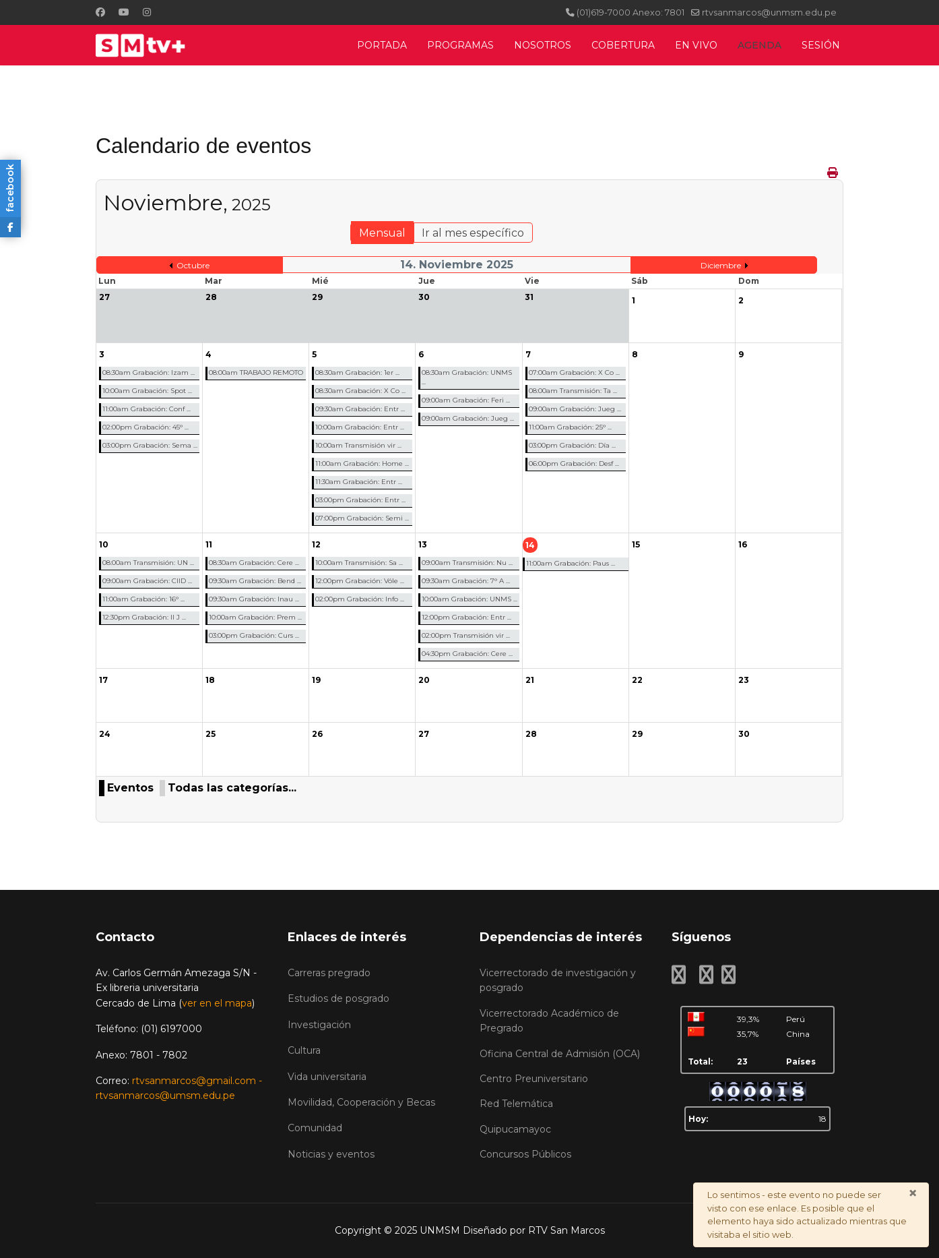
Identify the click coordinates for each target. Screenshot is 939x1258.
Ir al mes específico (473, 233)
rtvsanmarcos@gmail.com (194, 1081)
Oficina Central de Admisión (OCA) (560, 1054)
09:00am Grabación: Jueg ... (468, 418)
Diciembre (721, 265)
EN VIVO (696, 45)
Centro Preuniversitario (534, 1079)
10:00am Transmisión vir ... (358, 445)
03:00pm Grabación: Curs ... (254, 635)
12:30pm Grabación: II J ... (144, 617)
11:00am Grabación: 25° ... (570, 427)
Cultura (304, 1050)
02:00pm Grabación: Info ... (359, 599)
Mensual (382, 233)
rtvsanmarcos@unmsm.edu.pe (769, 12)
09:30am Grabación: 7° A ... (466, 580)
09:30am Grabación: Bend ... (255, 580)
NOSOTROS (542, 45)
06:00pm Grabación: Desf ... (574, 463)
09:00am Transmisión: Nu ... (467, 562)
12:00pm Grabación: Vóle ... (359, 580)
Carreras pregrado (329, 973)
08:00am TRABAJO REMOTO (256, 372)
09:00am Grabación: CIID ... (147, 580)
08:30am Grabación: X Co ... (360, 390)
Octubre (192, 265)
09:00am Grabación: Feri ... (466, 400)
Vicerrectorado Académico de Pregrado (549, 1020)
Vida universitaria (327, 1077)
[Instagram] (147, 12)
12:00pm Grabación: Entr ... (466, 617)
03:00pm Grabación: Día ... (572, 445)
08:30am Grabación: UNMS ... (467, 377)
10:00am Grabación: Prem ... (255, 617)
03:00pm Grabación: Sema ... (149, 445)
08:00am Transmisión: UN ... (148, 562)
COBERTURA (623, 45)
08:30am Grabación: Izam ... (148, 372)
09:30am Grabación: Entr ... (360, 409)
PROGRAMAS (460, 45)
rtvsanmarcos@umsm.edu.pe (165, 1095)
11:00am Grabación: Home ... (362, 463)
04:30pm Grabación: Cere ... (467, 653)
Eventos (130, 787)
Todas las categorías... (232, 787)
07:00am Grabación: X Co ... (574, 372)
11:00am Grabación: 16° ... (143, 599)
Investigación (319, 1025)
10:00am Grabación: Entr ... (359, 427)
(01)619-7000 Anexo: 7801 (630, 12)
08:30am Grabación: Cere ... (254, 562)
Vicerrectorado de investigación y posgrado (558, 980)
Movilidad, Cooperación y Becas (361, 1102)
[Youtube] (124, 12)
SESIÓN (821, 45)
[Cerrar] (912, 1193)
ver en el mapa (217, 1003)
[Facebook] (100, 12)
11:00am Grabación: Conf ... (146, 409)
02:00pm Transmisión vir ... (466, 635)
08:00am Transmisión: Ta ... (573, 390)
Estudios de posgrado (338, 998)
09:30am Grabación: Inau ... (254, 599)
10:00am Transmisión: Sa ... (359, 562)
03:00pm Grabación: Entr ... (360, 500)
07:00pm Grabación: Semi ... (362, 518)
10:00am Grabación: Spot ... (147, 390)
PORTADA (382, 45)
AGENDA (759, 45)
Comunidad (315, 1128)
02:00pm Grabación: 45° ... (145, 427)
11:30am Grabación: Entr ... (358, 481)
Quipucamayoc (515, 1129)
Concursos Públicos (525, 1154)
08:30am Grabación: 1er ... (357, 372)
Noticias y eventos (331, 1154)
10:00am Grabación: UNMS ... (469, 599)
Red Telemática (516, 1104)
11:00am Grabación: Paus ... (570, 563)
